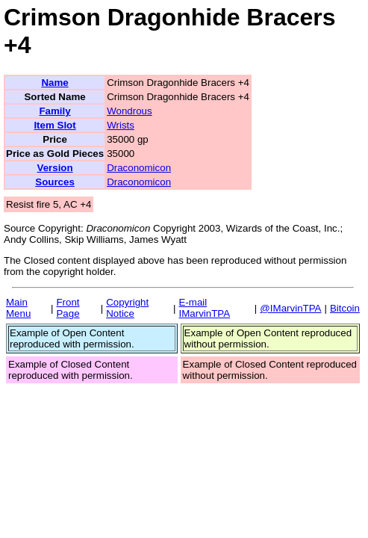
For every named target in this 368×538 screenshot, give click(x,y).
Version (54, 167)
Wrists (120, 125)
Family (54, 111)
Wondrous (129, 111)
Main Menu (18, 308)
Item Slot (54, 125)
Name (54, 82)
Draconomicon (139, 167)
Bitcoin (345, 308)
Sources (55, 182)
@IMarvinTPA (290, 308)
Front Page (67, 308)
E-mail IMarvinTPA (204, 308)
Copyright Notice (127, 308)
